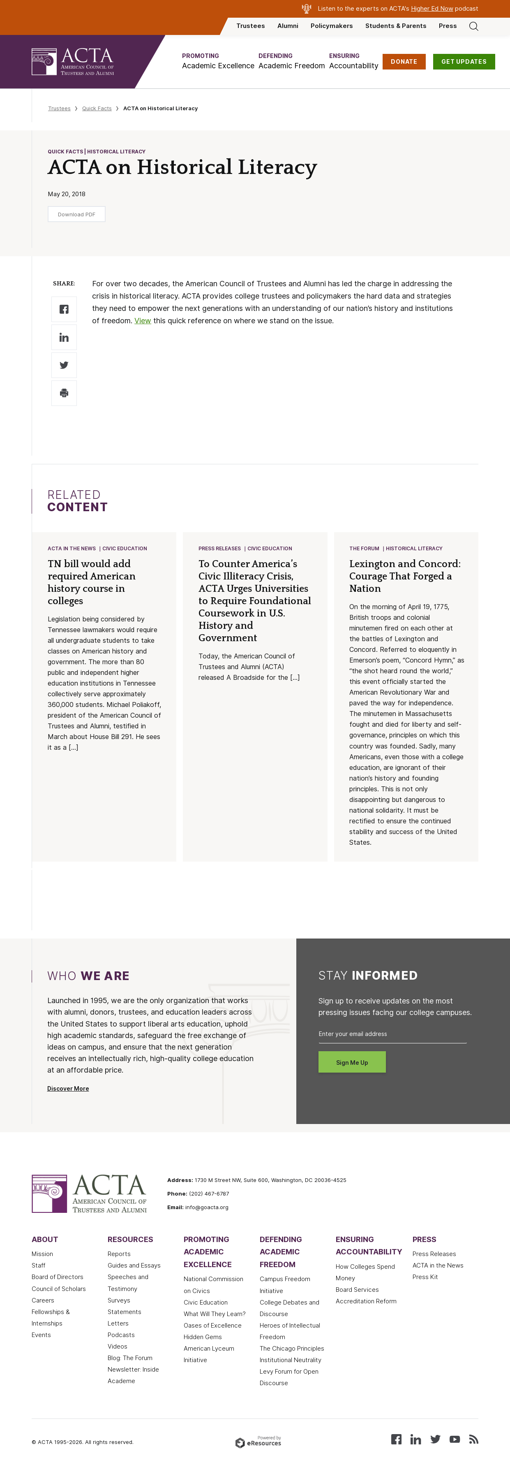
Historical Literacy (414, 549)
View (142, 320)
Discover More (68, 1089)
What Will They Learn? (215, 1315)
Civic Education (125, 549)
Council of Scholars (59, 1289)
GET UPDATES (464, 61)
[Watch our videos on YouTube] (455, 1439)
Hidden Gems (203, 1338)
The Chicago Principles (292, 1349)
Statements (124, 1312)
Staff (38, 1266)
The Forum (365, 549)
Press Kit (425, 1278)
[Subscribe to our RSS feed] (473, 1439)
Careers (43, 1301)
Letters (118, 1324)
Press (448, 26)
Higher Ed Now (432, 8)
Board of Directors (57, 1278)
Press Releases (220, 549)
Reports (119, 1254)
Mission (42, 1254)
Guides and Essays (134, 1266)
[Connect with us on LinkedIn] (416, 1439)
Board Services (357, 1290)
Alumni (287, 26)
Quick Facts (97, 108)
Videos (117, 1347)
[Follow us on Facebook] (396, 1439)
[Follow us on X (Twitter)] (435, 1439)
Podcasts (121, 1336)
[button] (218, 61)
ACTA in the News (72, 549)
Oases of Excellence (213, 1326)
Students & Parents (396, 26)
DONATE (404, 61)
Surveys (119, 1301)
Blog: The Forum (130, 1359)
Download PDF (76, 214)
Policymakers (332, 26)
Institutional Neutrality (290, 1361)
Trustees (250, 26)
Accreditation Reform (366, 1302)
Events (41, 1336)
